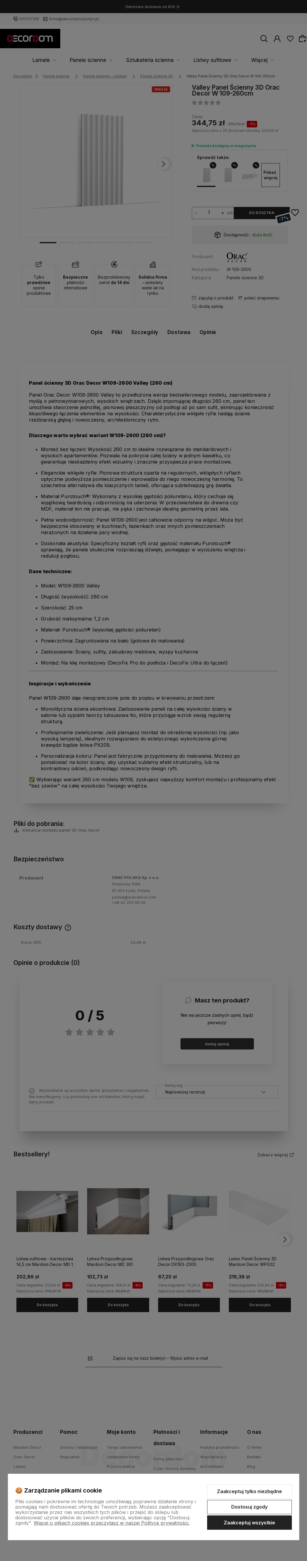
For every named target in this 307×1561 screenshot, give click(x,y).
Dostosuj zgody (249, 1507)
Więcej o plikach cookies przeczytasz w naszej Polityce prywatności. (111, 1523)
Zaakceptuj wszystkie (249, 1523)
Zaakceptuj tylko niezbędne (249, 1491)
